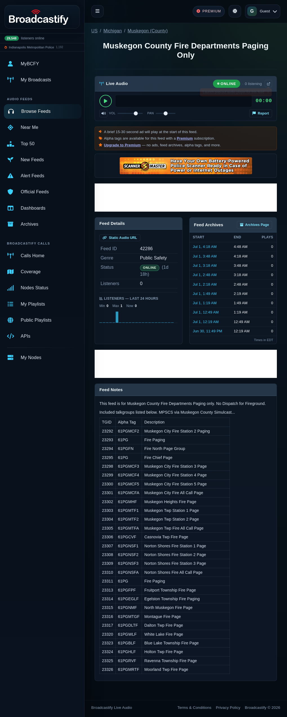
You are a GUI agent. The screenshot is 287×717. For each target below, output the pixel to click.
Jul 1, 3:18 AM (205, 265)
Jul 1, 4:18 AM (205, 247)
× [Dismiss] (268, 93)
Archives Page (254, 225)
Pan (150, 113)
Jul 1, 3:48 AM (205, 256)
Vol (112, 113)
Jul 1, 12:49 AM (206, 312)
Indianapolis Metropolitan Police (31, 47)
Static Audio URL (120, 238)
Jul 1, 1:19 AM (205, 303)
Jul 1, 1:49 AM (205, 294)
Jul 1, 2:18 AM (205, 284)
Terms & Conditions (194, 707)
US (94, 30)
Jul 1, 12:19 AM (206, 322)
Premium (185, 138)
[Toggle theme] (235, 11)
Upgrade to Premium (122, 145)
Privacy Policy (228, 707)
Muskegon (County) (148, 30)
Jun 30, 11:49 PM (207, 331)
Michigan (112, 30)
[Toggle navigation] (97, 11)
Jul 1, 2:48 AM (205, 275)
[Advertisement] (186, 197)
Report (260, 113)
